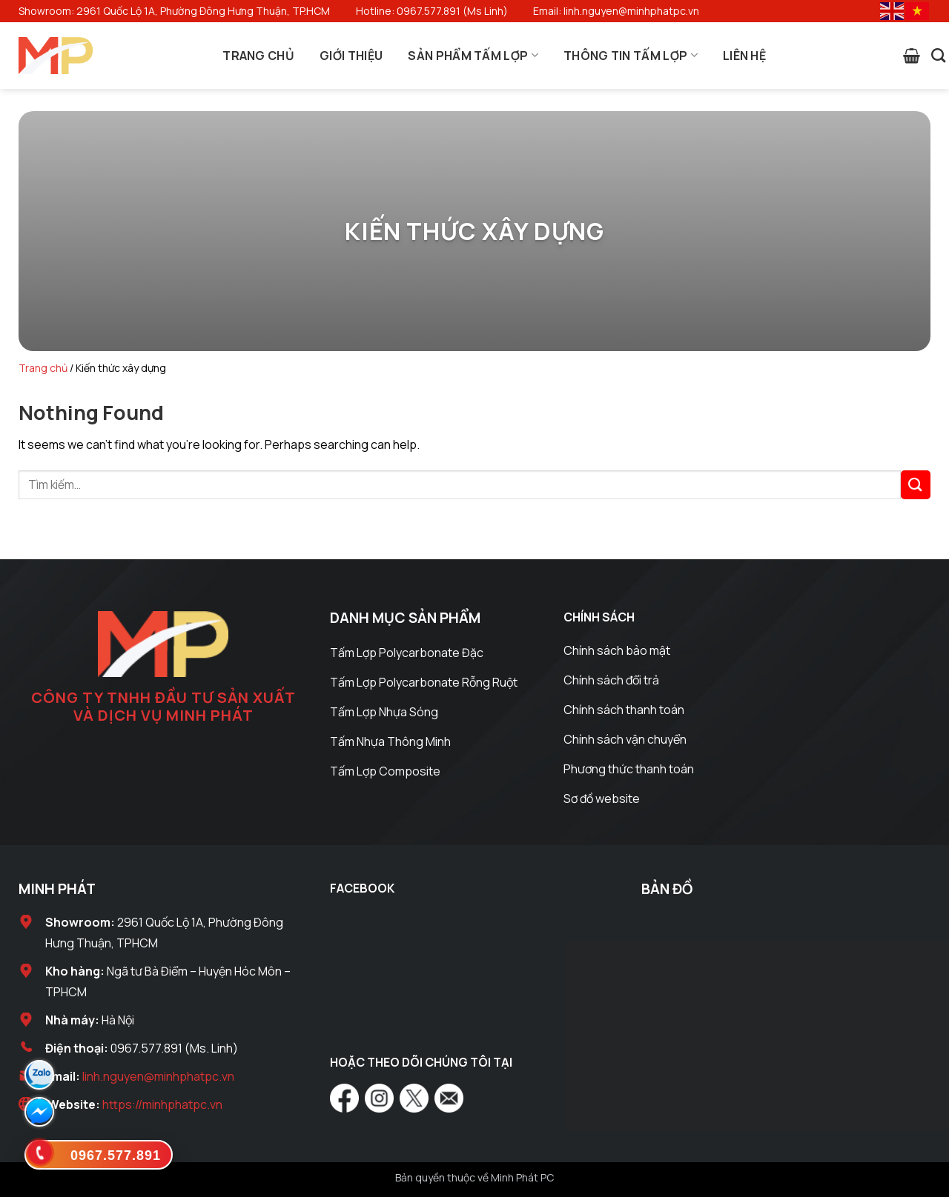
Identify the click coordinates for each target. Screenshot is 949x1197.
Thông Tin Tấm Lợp (630, 55)
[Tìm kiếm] (938, 55)
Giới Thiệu (351, 55)
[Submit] (915, 484)
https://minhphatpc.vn (162, 1104)
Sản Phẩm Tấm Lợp (473, 55)
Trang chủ (43, 368)
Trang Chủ (258, 55)
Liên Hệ (744, 55)
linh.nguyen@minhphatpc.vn (158, 1076)
